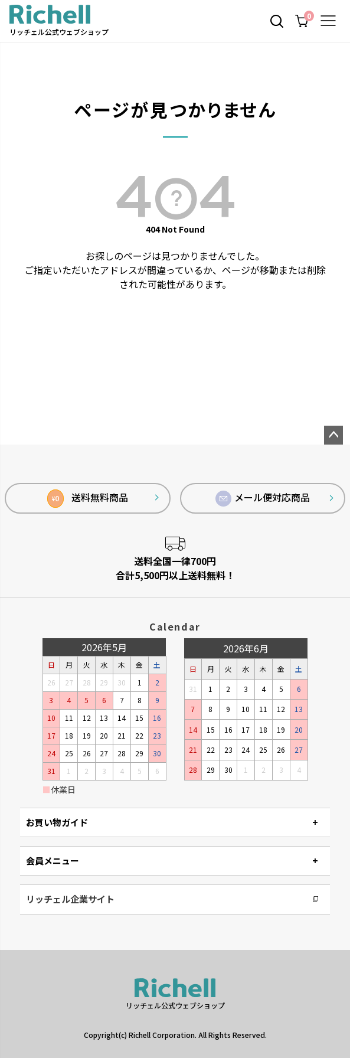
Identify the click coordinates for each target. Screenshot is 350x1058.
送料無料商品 (87, 498)
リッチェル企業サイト (70, 899)
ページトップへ (333, 435)
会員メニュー (52, 860)
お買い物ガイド (57, 822)
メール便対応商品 (262, 498)
